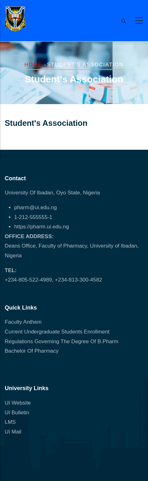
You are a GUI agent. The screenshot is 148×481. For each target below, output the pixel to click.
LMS (10, 422)
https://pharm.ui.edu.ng (41, 227)
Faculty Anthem (23, 322)
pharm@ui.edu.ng (35, 207)
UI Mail (13, 432)
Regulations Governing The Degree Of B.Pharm (61, 341)
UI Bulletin (17, 413)
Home (33, 64)
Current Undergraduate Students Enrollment (57, 332)
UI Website (18, 403)
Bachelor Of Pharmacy (32, 351)
